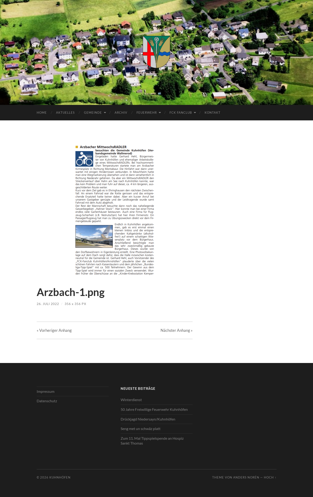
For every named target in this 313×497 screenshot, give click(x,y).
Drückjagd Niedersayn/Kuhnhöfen (148, 419)
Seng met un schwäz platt (141, 428)
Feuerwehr (147, 112)
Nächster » (177, 330)
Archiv (121, 112)
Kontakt (213, 112)
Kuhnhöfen (60, 477)
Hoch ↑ (270, 477)
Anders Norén (246, 477)
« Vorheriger (54, 330)
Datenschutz (47, 401)
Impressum (45, 391)
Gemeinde (93, 112)
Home (42, 112)
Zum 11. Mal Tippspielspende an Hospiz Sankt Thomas (152, 440)
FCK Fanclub (181, 112)
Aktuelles (65, 112)
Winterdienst (131, 399)
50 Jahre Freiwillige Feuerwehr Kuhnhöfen (154, 409)
